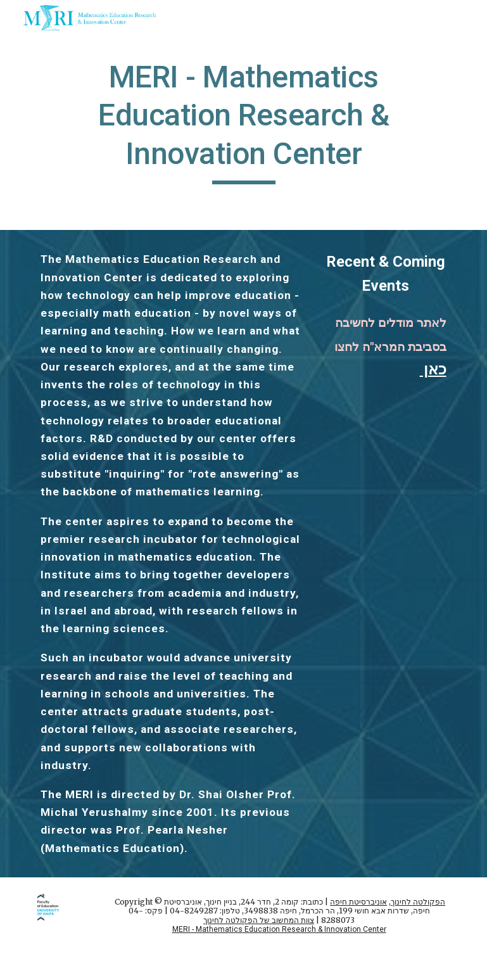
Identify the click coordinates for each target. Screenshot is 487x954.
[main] (243, 121)
